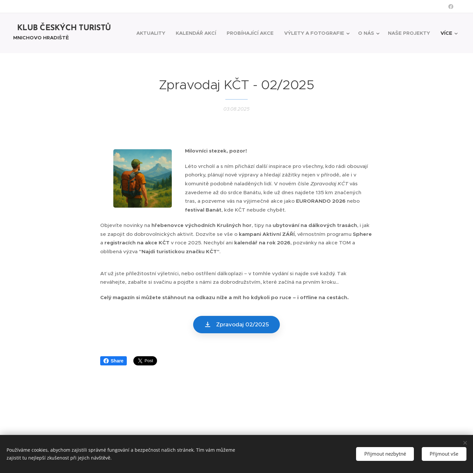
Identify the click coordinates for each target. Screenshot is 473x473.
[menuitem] (152, 33)
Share (113, 360)
